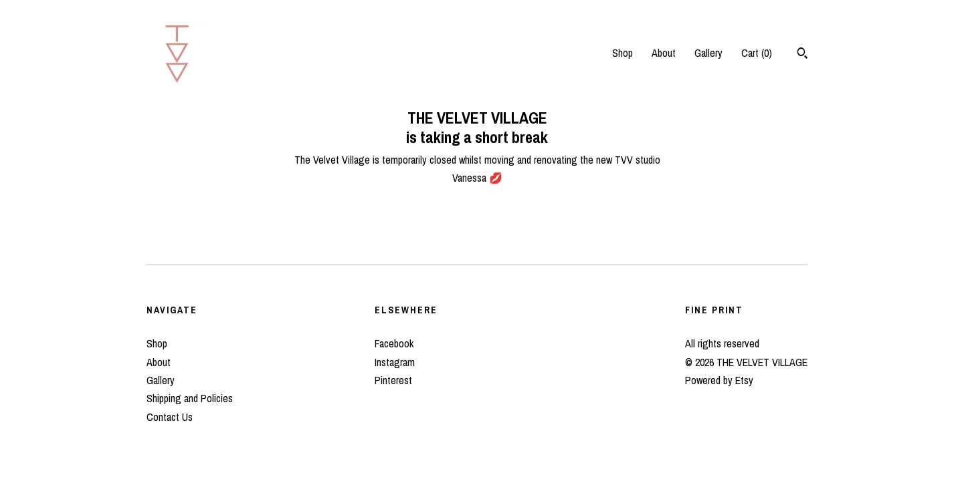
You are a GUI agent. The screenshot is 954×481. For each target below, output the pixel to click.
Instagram (395, 362)
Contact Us (170, 417)
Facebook (394, 343)
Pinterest (393, 380)
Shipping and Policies (190, 398)
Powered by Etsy (719, 380)
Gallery (708, 52)
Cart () (756, 52)
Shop (622, 52)
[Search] (802, 54)
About (664, 52)
